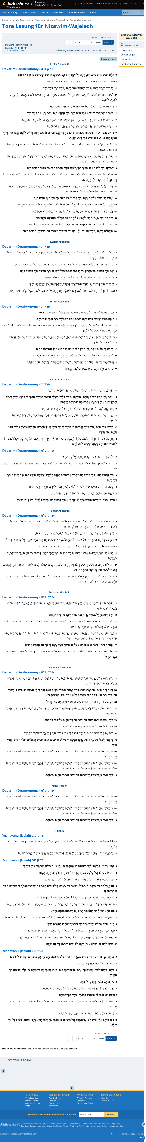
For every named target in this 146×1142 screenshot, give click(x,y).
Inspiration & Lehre (76, 12)
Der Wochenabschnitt (80, 20)
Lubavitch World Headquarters (108, 1124)
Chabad (51, 1124)
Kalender (52, 1101)
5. (83, 42)
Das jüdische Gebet (85, 1103)
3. (75, 42)
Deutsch (133, 3)
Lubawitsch (58, 1124)
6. (87, 42)
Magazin (28, 1106)
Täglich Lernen (54, 1103)
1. (67, 42)
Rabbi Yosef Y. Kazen (61, 1126)
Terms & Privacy (128, 1134)
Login (75, 3)
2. (71, 42)
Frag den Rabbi (87, 3)
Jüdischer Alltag (9, 12)
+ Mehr (93, 12)
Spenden (123, 3)
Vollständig (108, 42)
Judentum (86, 1126)
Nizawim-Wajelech (56, 20)
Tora (80, 1126)
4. (79, 42)
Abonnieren (53, 1106)
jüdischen (103, 1126)
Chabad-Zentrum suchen (106, 3)
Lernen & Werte (29, 12)
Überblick (105, 1098)
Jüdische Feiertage (84, 1098)
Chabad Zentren (107, 1101)
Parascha (7, 20)
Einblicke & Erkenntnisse (52, 12)
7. (92, 42)
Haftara (98, 42)
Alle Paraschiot (23, 20)
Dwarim (38, 20)
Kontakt (141, 1134)
